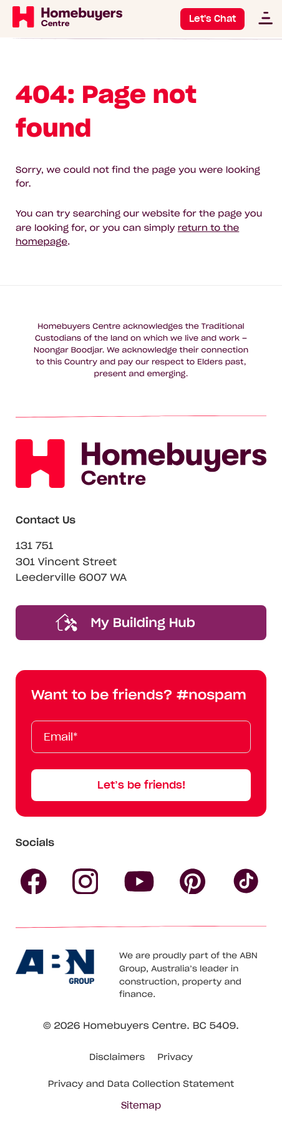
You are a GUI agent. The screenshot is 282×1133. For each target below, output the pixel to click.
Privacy (175, 1056)
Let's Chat (212, 18)
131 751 (35, 546)
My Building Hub (125, 622)
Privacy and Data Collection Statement (141, 1083)
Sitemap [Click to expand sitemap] (141, 1105)
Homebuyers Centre (135, 1026)
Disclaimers (117, 1056)
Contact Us (45, 520)
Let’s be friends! (141, 785)
